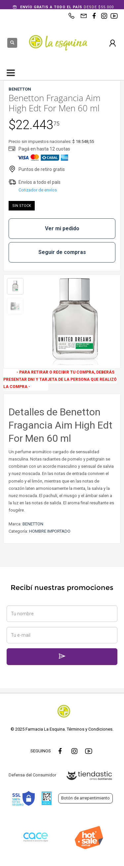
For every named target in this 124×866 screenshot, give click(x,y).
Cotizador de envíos (38, 189)
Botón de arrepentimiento (85, 798)
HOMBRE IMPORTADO (49, 531)
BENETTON (32, 523)
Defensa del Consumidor (32, 774)
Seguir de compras (62, 252)
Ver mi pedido (62, 228)
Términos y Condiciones (89, 729)
